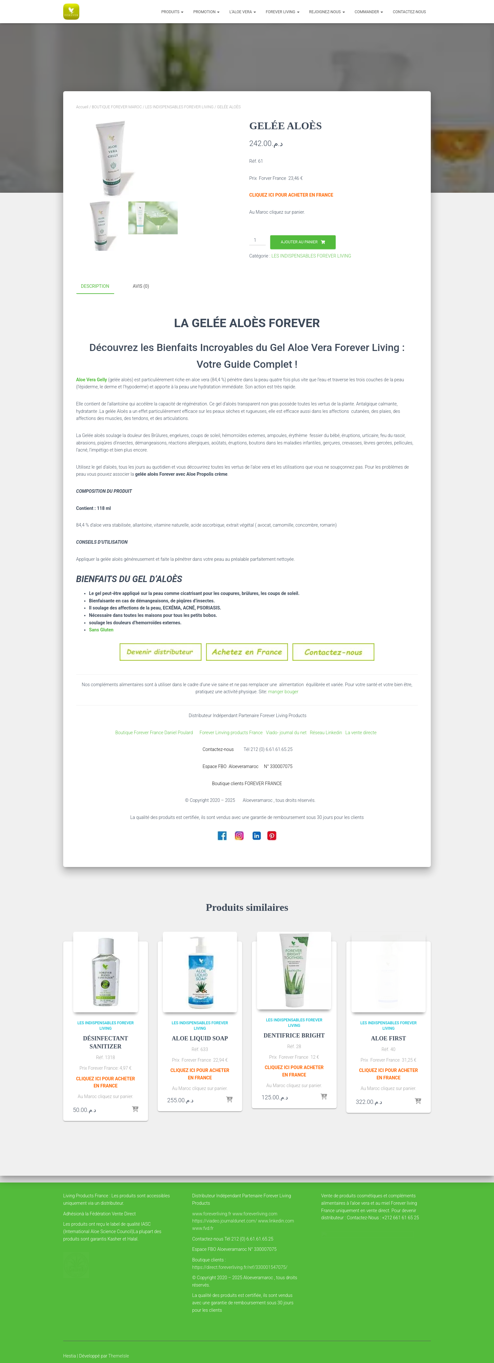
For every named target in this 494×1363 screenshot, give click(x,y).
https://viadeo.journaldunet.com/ (224, 1220)
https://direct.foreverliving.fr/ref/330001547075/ (239, 1267)
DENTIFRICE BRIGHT (294, 1035)
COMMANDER (369, 12)
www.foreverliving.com (254, 1213)
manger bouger (282, 691)
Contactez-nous (409, 12)
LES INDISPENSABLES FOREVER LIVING (179, 107)
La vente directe (361, 732)
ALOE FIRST (388, 1038)
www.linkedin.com (276, 1220)
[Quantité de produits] (257, 240)
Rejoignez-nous (327, 12)
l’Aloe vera (242, 12)
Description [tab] (95, 286)
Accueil (82, 107)
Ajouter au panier (299, 242)
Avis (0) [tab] (141, 286)
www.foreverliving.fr (211, 1213)
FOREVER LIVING (282, 12)
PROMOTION (206, 12)
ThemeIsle (118, 1355)
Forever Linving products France (229, 732)
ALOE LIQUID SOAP (200, 1038)
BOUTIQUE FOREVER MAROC (117, 107)
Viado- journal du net (288, 732)
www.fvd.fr (202, 1228)
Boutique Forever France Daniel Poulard (155, 732)
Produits (172, 12)
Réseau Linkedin (327, 732)
